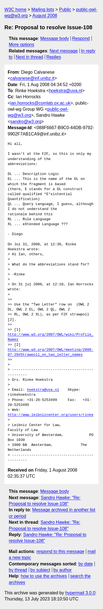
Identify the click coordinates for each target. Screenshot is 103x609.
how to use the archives (44, 576)
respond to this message (60, 551)
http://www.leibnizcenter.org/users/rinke (50, 415)
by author (62, 570)
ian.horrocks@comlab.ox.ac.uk (40, 103)
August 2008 (44, 15)
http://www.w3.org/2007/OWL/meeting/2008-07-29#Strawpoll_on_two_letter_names (50, 352)
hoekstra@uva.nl (65, 90)
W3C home (15, 9)
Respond (81, 38)
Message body (54, 38)
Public (65, 9)
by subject (40, 570)
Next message (64, 51)
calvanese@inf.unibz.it (32, 78)
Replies (53, 57)
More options (21, 44)
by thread (18, 570)
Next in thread (29, 57)
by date (85, 564)
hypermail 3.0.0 (80, 593)
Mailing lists (42, 9)
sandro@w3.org (25, 121)
